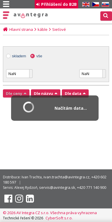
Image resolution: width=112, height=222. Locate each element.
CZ (94, 4)
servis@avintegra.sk (57, 187)
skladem (19, 56)
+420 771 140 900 (91, 187)
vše (39, 56)
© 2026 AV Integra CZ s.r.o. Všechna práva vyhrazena (50, 212)
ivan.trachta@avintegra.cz (66, 177)
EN (85, 4)
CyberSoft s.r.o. (59, 218)
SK (104, 4)
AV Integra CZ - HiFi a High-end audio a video (30, 15)
